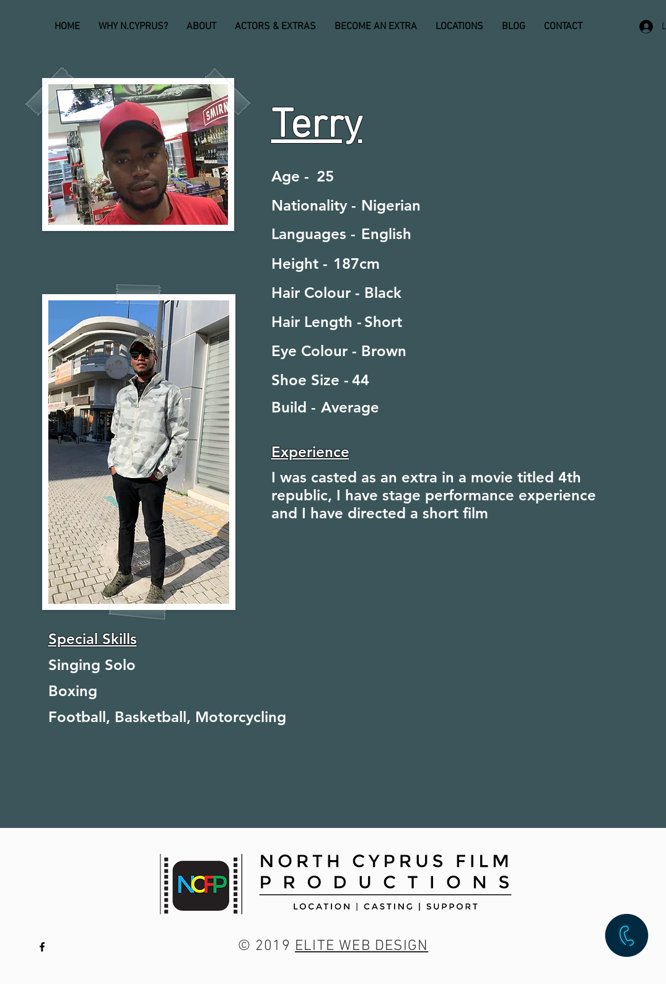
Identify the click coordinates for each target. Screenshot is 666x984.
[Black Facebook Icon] (42, 947)
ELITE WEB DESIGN (361, 946)
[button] (627, 935)
